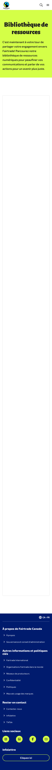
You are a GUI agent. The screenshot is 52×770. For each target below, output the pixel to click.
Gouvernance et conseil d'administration (25, 642)
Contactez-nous (14, 709)
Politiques (11, 687)
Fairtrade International (17, 660)
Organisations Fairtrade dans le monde (24, 667)
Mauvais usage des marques (19, 693)
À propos (10, 635)
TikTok (9, 722)
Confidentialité (13, 680)
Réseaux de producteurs (18, 673)
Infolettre (11, 715)
